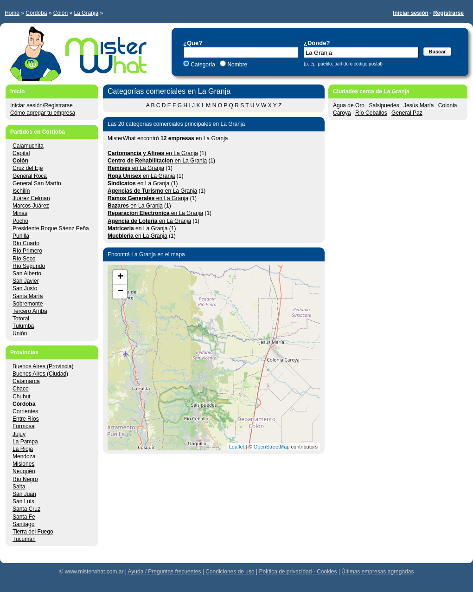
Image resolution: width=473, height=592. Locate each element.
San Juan (24, 494)
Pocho (20, 221)
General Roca (30, 176)
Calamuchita (28, 146)
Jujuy (19, 434)
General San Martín (37, 183)
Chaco (21, 388)
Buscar (437, 51)
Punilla (21, 236)
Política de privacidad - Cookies (298, 571)
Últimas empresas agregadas (377, 571)
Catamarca (26, 381)
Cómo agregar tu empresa (42, 113)
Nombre (236, 64)
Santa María (28, 296)
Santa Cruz (26, 509)
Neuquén (24, 471)
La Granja (86, 13)
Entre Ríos (26, 419)
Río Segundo (29, 266)
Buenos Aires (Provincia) (43, 366)
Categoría (203, 64)
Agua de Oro (348, 105)
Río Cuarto (26, 243)
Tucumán (24, 539)
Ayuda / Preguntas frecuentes (164, 571)
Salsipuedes (384, 105)
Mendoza (24, 456)
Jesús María (418, 105)
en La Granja (153, 153)
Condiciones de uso (229, 571)
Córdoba (36, 13)
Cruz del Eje (28, 168)
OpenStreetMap (272, 446)
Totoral (21, 318)
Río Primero (27, 250)
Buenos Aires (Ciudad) (40, 374)
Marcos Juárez (31, 205)
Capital (21, 153)
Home (12, 13)
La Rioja (23, 449)
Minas (20, 213)
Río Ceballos (371, 113)
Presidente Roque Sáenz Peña (51, 228)
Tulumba (23, 326)
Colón (60, 13)
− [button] (120, 292)
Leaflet (236, 446)
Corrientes (25, 411)
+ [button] (120, 277)
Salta (19, 486)
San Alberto (27, 273)
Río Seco (24, 258)
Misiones (23, 464)
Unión (20, 333)
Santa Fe (24, 517)
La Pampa (25, 441)
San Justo (25, 288)
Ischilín (21, 191)
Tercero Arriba (30, 311)
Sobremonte (28, 303)
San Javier (26, 281)
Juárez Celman (31, 198)
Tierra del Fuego (33, 531)
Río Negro (25, 479)
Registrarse (448, 13)
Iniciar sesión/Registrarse (41, 105)
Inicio (17, 91)
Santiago (23, 524)
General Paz (406, 113)
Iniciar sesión (410, 13)
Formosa (23, 426)
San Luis (23, 501)
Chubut (22, 396)
